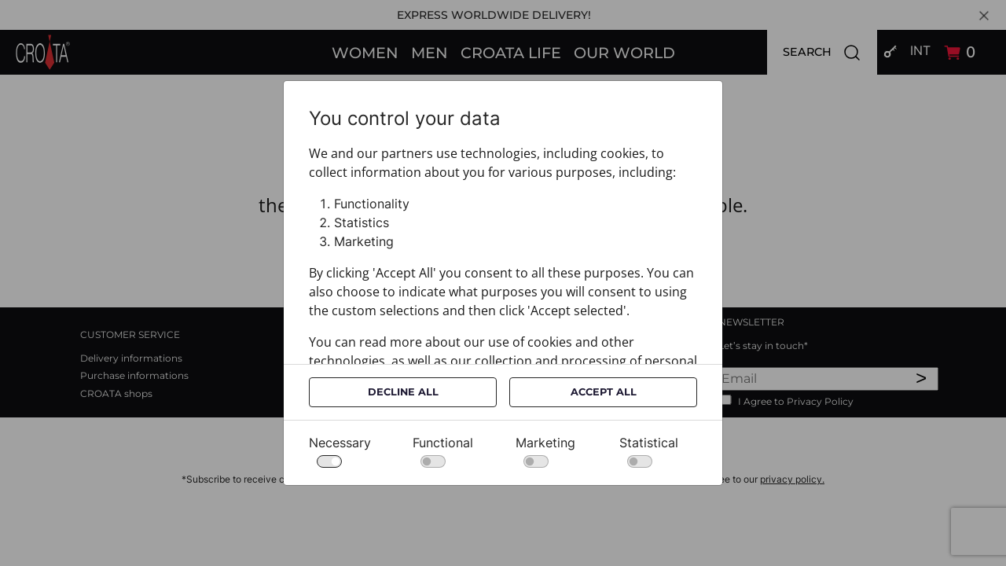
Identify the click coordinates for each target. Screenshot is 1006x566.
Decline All (403, 392)
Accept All (604, 392)
